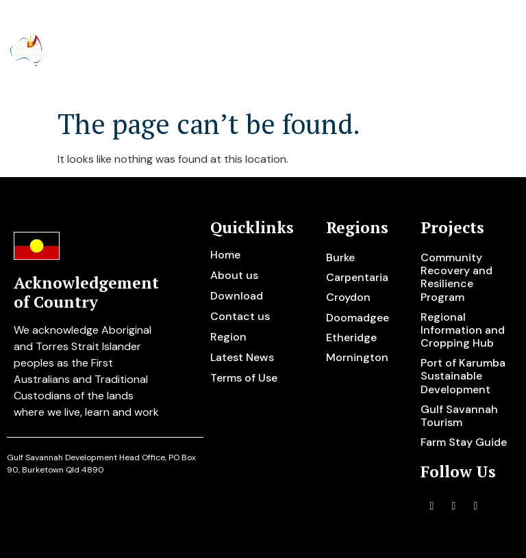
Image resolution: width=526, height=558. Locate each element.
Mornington (357, 357)
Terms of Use (243, 378)
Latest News (242, 357)
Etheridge (351, 337)
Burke (340, 257)
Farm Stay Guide (464, 442)
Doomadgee (357, 317)
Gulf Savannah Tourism (459, 415)
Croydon (348, 297)
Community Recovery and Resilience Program (456, 277)
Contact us (240, 316)
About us (234, 275)
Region (228, 337)
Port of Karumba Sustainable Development (463, 376)
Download (236, 296)
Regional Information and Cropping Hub (463, 330)
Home (225, 255)
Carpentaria (357, 277)
